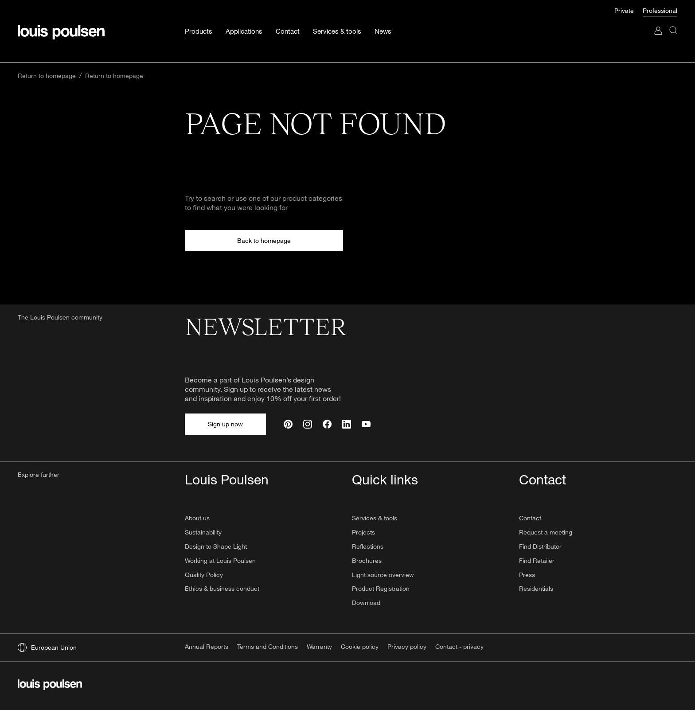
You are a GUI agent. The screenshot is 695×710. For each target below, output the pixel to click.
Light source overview (383, 574)
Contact (530, 518)
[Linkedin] (346, 424)
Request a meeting (545, 532)
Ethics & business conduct (222, 588)
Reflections (367, 546)
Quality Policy (204, 574)
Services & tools (374, 518)
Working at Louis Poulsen (220, 560)
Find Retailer (536, 560)
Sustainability (203, 532)
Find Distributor (540, 546)
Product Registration (381, 588)
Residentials (536, 588)
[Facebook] (327, 424)
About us (197, 518)
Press (527, 574)
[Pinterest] (288, 424)
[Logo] (50, 685)
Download (366, 602)
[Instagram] (307, 424)
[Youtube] (366, 424)
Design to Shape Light (216, 546)
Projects (363, 532)
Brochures (367, 560)
